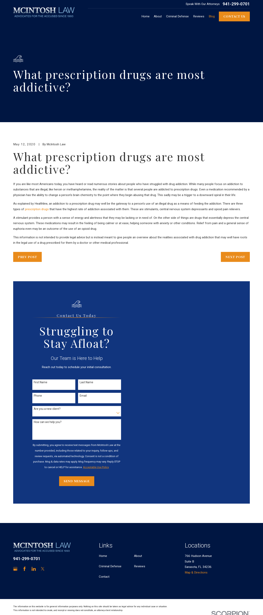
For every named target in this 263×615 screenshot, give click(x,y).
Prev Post (27, 257)
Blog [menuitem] (212, 16)
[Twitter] (43, 569)
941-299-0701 (236, 4)
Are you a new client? (47, 408)
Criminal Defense (110, 566)
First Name (40, 382)
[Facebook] (24, 569)
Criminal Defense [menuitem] (177, 16)
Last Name (86, 382)
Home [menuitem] (145, 16)
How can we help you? (48, 422)
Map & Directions (196, 572)
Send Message (77, 481)
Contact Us (234, 16)
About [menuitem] (158, 16)
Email (83, 395)
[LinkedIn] (34, 569)
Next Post (235, 257)
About (138, 556)
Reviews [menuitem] (198, 16)
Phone (38, 395)
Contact (104, 576)
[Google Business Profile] (15, 569)
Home (103, 556)
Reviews (139, 566)
